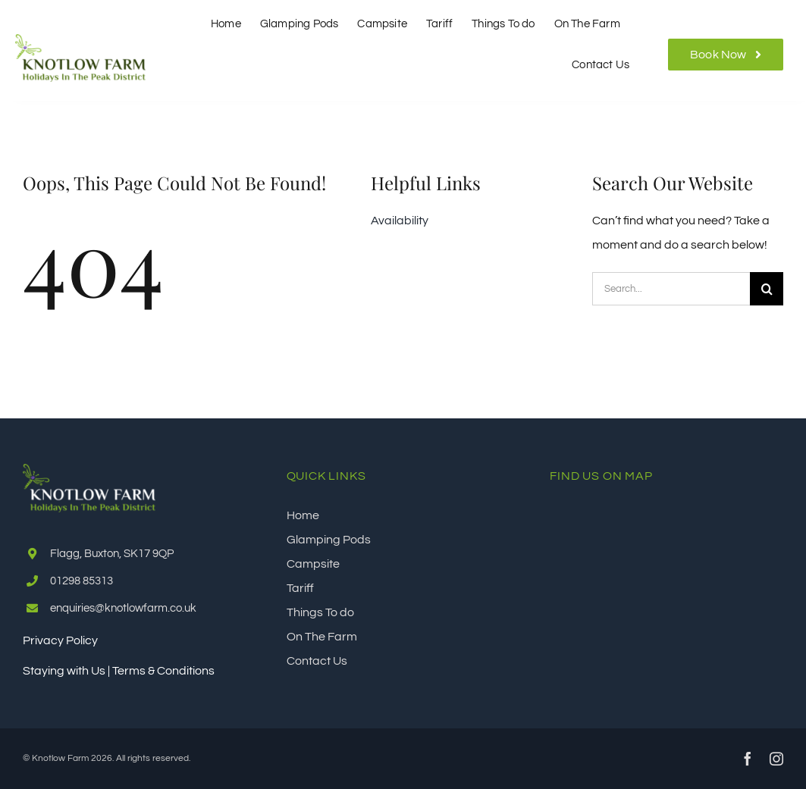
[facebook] (747, 759)
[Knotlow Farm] (80, 40)
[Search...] (671, 288)
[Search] (766, 288)
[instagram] (776, 759)
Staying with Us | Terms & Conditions (119, 671)
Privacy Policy (60, 640)
